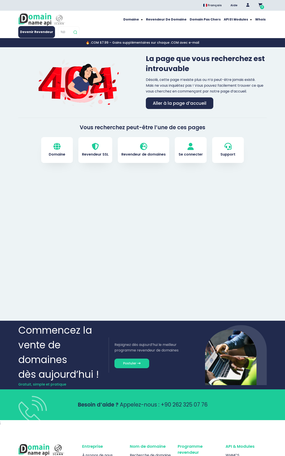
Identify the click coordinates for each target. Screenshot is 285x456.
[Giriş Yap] (248, 5)
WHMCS (232, 447)
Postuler (131, 356)
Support (227, 143)
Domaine (77, 22)
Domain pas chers (145, 22)
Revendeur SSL (95, 143)
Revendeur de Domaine (110, 22)
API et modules (174, 22)
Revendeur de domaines (143, 143)
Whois (196, 22)
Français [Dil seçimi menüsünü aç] (212, 5)
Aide (233, 5)
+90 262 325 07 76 (184, 397)
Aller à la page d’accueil (179, 96)
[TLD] (252, 22)
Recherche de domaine (150, 447)
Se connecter (191, 143)
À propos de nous (97, 447)
